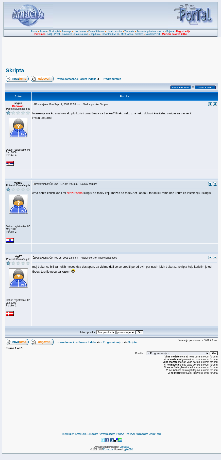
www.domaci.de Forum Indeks (76, 78)
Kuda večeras (142, 434)
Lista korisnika (114, 31)
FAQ (49, 34)
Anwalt (152, 434)
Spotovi (139, 34)
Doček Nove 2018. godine (86, 434)
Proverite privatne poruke (150, 31)
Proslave (120, 434)
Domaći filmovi (96, 31)
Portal (34, 31)
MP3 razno (127, 34)
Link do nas (80, 31)
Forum (43, 31)
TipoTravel (130, 434)
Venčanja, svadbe (107, 434)
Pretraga (66, 31)
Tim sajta (129, 31)
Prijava (170, 31)
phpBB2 (129, 449)
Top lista (95, 34)
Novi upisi (54, 31)
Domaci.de (124, 446)
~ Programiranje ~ (111, 78)
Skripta (15, 70)
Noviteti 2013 (152, 34)
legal (159, 434)
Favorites (67, 34)
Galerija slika (81, 34)
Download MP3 (110, 34)
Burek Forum (68, 434)
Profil (57, 34)
